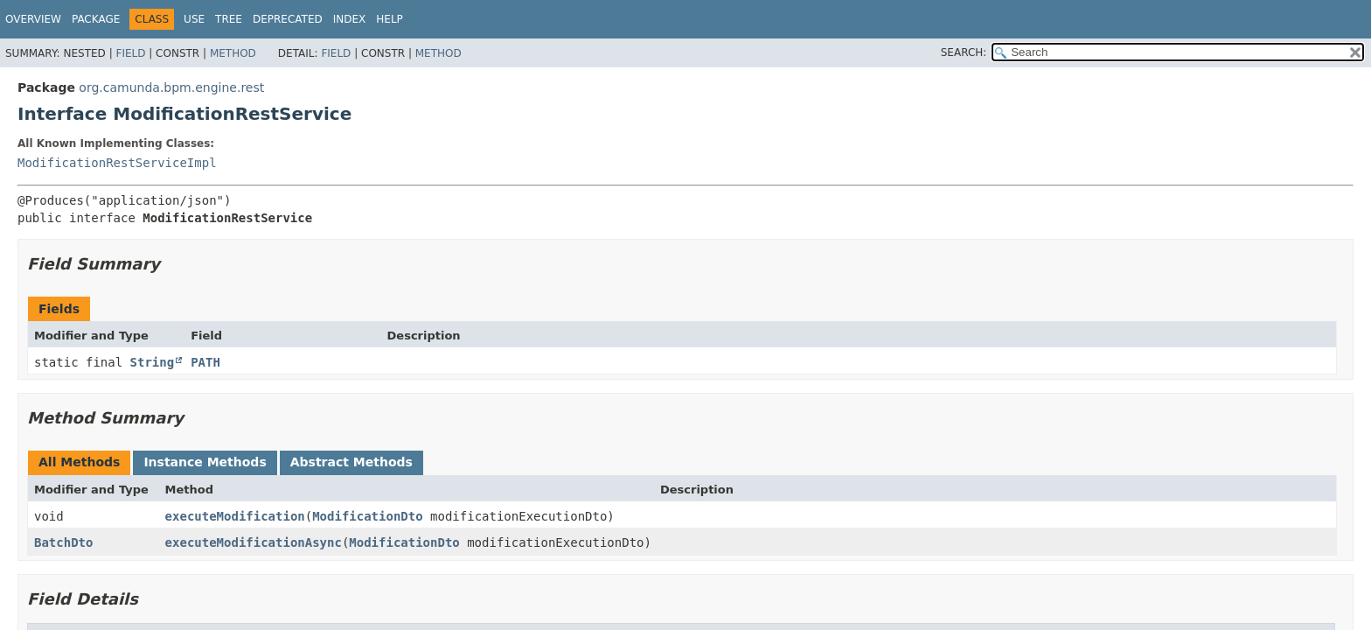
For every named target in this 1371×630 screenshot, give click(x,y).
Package (96, 19)
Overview (33, 19)
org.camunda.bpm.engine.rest (171, 87)
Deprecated (288, 19)
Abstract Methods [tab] (351, 462)
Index (349, 19)
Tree (228, 19)
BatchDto (63, 543)
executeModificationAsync (253, 543)
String (152, 362)
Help (389, 19)
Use (194, 19)
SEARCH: (964, 52)
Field (130, 53)
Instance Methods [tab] (204, 462)
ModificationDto (367, 516)
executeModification (235, 516)
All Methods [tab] (79, 462)
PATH (205, 362)
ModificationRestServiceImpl (117, 163)
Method (233, 53)
